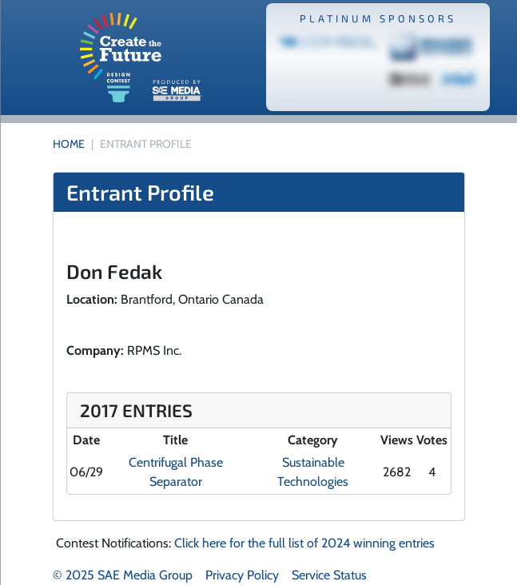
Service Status (329, 575)
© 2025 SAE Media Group (123, 575)
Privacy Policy (242, 575)
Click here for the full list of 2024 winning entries (304, 543)
